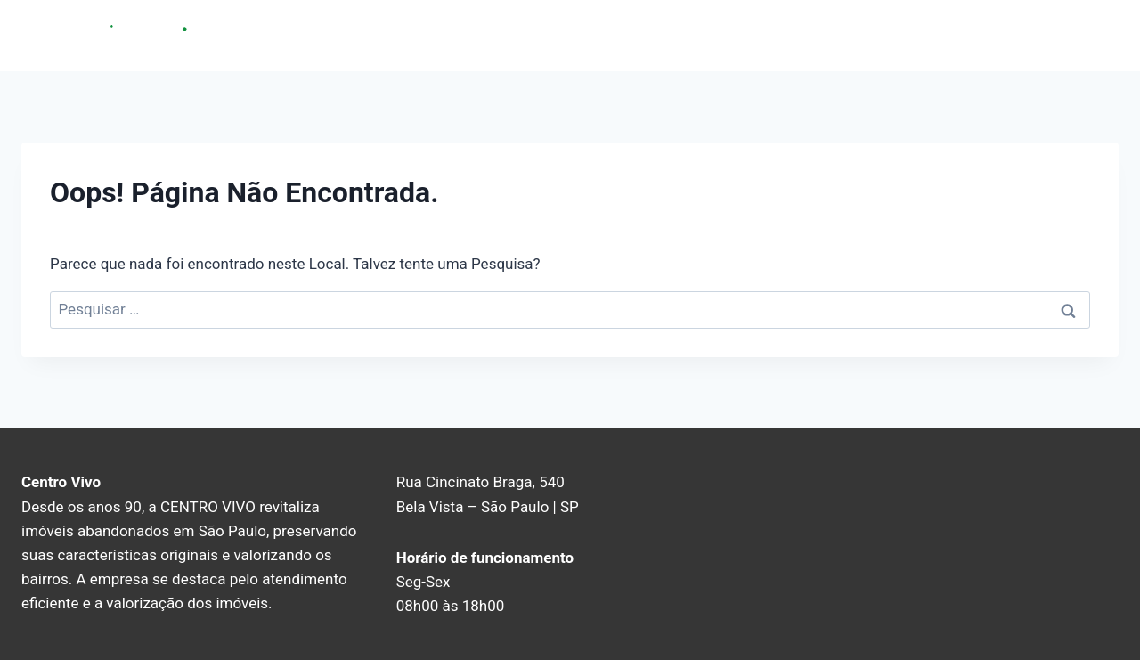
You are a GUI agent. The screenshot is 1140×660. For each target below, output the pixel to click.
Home (883, 35)
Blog (1094, 35)
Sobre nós (955, 35)
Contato (1034, 35)
